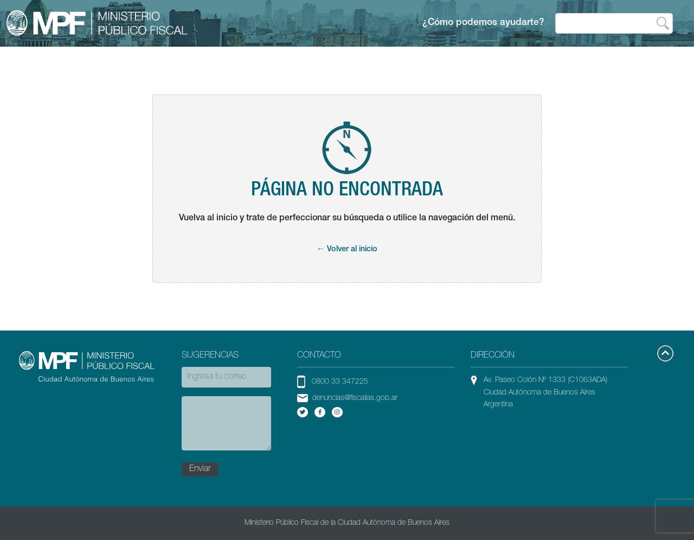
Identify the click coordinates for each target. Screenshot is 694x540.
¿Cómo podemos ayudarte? (483, 23)
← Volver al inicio (347, 249)
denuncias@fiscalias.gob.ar (354, 398)
